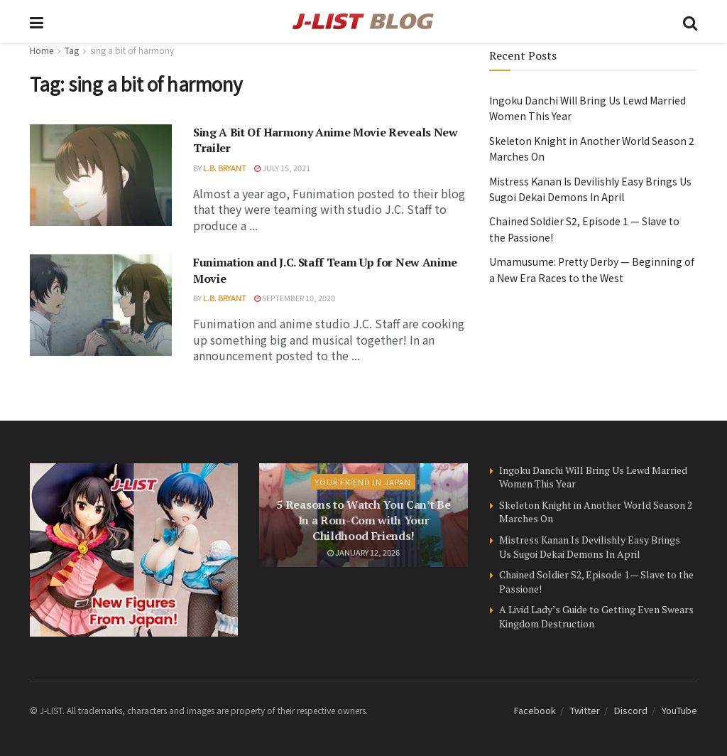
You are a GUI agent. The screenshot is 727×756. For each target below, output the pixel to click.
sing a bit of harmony (132, 50)
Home (41, 50)
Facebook (535, 710)
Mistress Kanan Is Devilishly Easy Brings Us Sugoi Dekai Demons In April (589, 547)
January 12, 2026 (363, 552)
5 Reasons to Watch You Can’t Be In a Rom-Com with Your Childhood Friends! (363, 520)
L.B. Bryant (224, 167)
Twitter (585, 710)
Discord (630, 710)
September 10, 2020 (294, 297)
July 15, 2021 (282, 167)
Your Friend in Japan (363, 481)
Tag (72, 50)
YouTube (679, 710)
